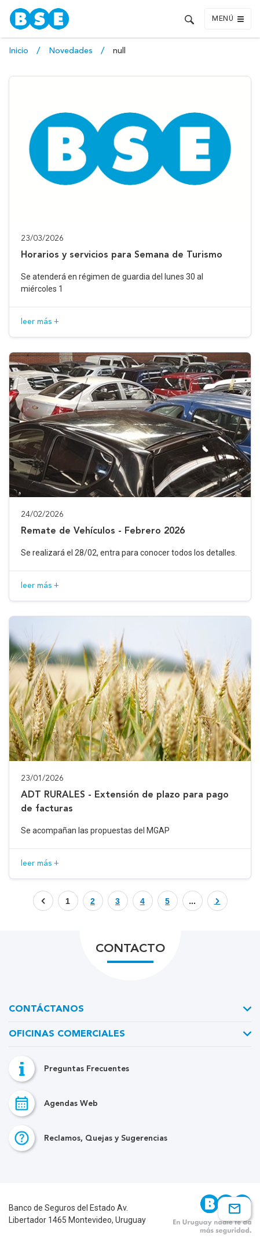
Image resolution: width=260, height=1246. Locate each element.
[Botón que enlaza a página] (93, 901)
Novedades (72, 51)
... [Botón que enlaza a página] (192, 901)
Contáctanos (46, 1009)
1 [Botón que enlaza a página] (67, 901)
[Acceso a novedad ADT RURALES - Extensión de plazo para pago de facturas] (130, 747)
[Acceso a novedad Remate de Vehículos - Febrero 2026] (130, 476)
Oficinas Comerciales (67, 1034)
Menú (228, 19)
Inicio (20, 51)
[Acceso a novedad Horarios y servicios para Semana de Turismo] (130, 206)
